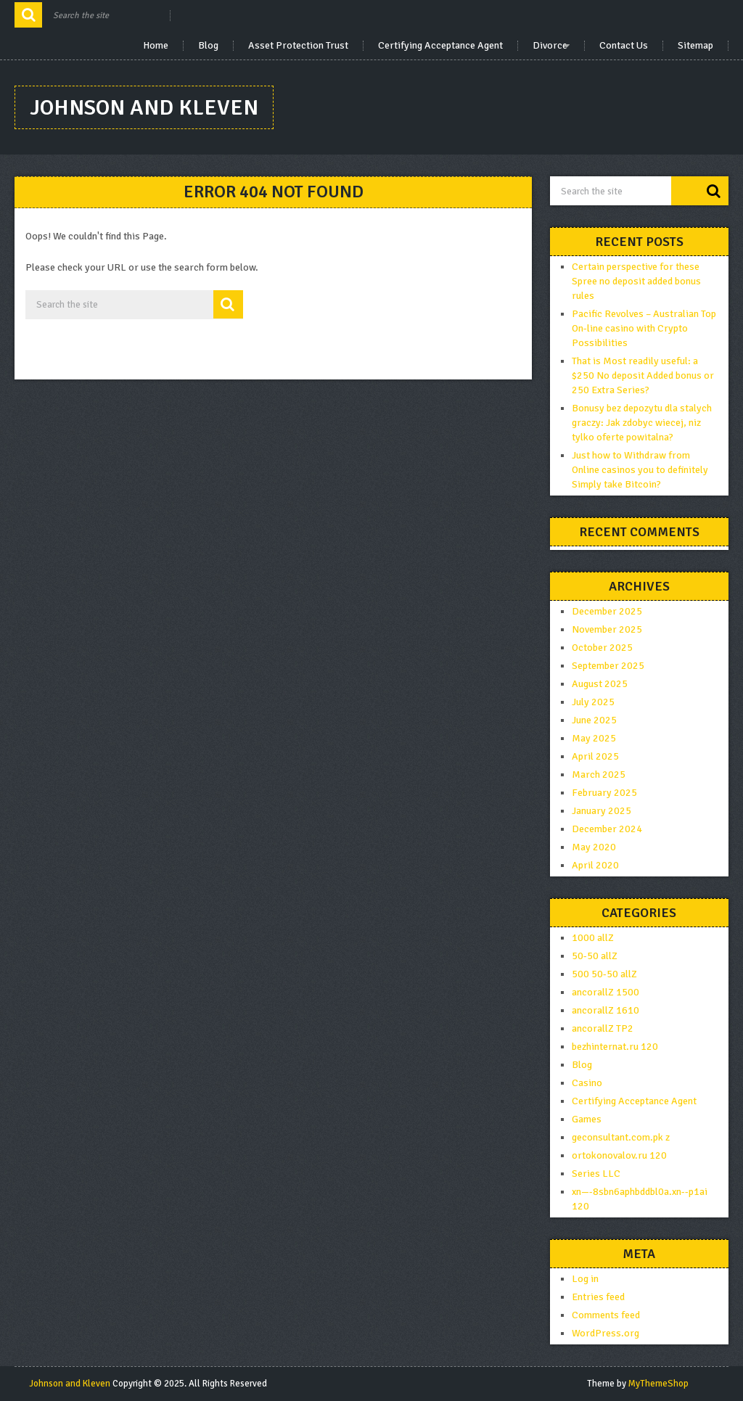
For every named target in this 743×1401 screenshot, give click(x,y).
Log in (585, 1279)
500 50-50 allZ (604, 974)
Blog (208, 46)
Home (155, 46)
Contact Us (623, 46)
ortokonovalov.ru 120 (619, 1155)
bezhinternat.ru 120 (615, 1046)
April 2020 (595, 865)
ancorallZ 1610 (605, 1010)
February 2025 (604, 792)
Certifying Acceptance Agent (440, 46)
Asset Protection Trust (298, 46)
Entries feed (598, 1297)
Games (587, 1119)
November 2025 (607, 629)
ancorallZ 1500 (605, 992)
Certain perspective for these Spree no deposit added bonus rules (636, 281)
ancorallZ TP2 (602, 1028)
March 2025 (598, 774)
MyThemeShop (658, 1383)
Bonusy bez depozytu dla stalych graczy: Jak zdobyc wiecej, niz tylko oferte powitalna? (642, 422)
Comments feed (606, 1315)
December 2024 (607, 829)
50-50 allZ (594, 956)
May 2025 (594, 738)
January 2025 (601, 811)
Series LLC (597, 1173)
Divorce (550, 46)
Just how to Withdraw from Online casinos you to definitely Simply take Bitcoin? (640, 469)
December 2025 (607, 611)
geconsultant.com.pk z (621, 1137)
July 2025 (593, 702)
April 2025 (595, 756)
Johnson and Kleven (144, 107)
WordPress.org (605, 1333)
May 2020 (594, 847)
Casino (587, 1083)
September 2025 (608, 666)
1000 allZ (593, 938)
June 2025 (594, 720)
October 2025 (602, 647)
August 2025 (600, 684)
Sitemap (695, 46)
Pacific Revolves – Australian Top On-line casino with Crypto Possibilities (644, 328)
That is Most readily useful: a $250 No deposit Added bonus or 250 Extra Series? (643, 375)
